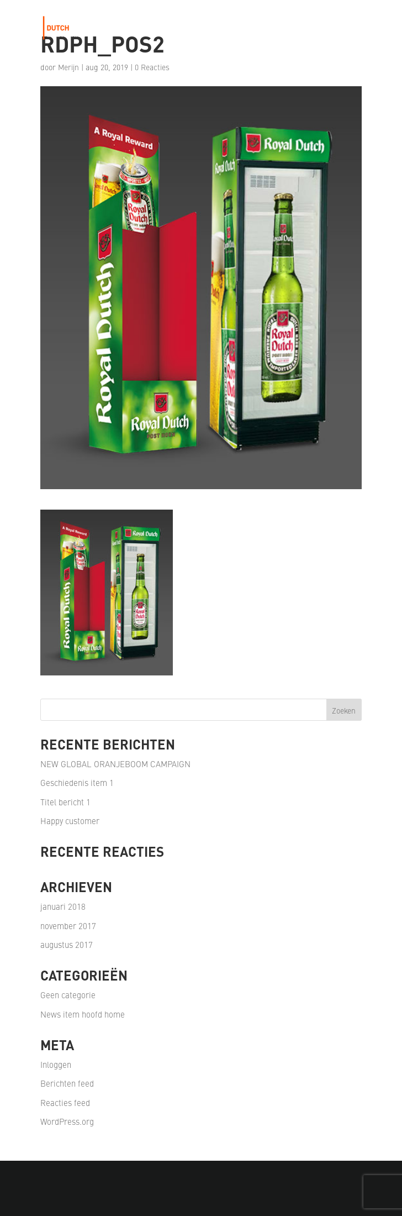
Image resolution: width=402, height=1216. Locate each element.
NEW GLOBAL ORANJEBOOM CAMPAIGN (115, 763)
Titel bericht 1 (65, 802)
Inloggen (55, 1064)
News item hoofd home (82, 1014)
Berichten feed (67, 1083)
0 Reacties (152, 66)
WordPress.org (67, 1121)
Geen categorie (68, 994)
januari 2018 (63, 906)
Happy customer (69, 820)
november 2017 (68, 925)
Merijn (68, 66)
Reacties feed (65, 1102)
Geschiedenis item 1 (77, 782)
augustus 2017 (66, 944)
